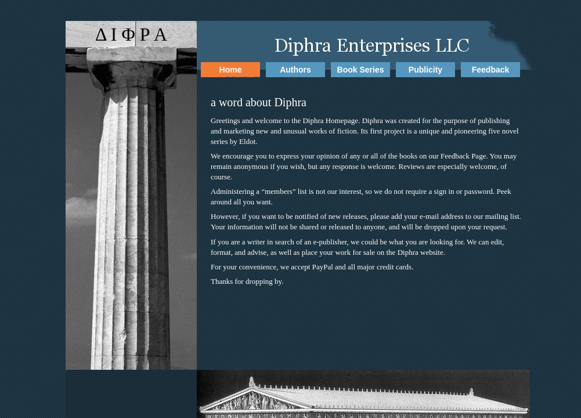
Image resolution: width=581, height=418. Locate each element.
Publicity (425, 69)
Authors (295, 69)
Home (230, 69)
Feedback (491, 69)
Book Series (360, 69)
